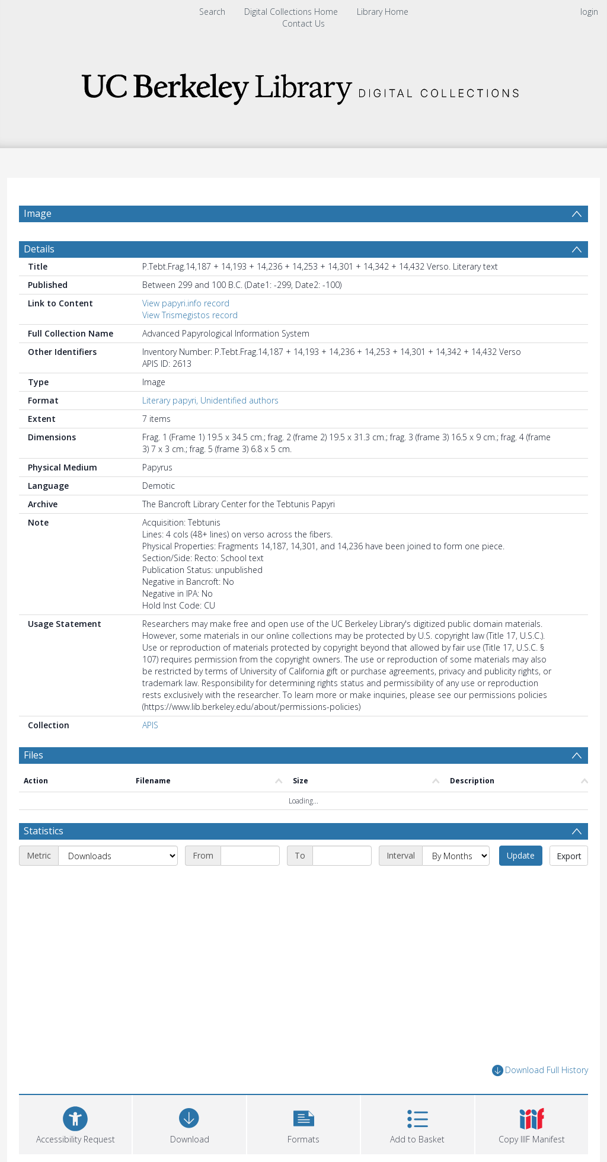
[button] (303, 1123)
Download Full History (540, 1070)
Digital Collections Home (291, 11)
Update (521, 855)
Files (33, 754)
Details (39, 248)
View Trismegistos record (190, 315)
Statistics (43, 830)
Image (38, 213)
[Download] (189, 1123)
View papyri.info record (185, 303)
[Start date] (250, 856)
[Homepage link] (303, 86)
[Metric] (118, 856)
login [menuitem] (589, 11)
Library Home (382, 11)
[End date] (342, 856)
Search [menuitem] (212, 11)
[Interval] (456, 856)
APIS (150, 725)
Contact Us (303, 23)
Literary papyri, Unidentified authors (210, 400)
